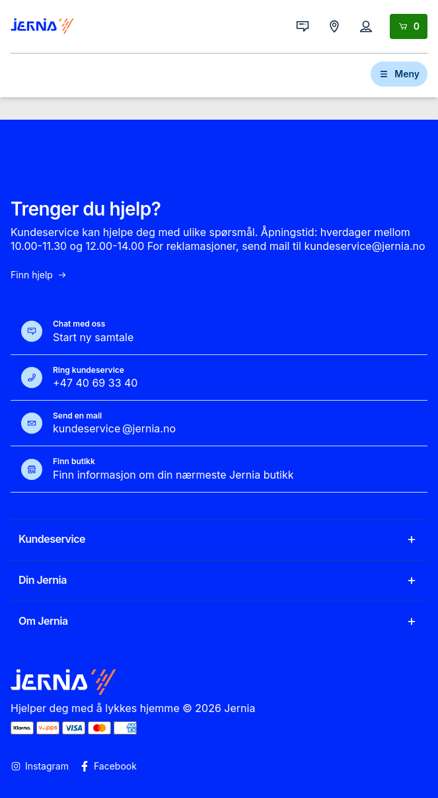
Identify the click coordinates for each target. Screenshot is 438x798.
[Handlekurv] (408, 26)
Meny (399, 73)
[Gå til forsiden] (42, 26)
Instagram (40, 766)
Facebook (108, 766)
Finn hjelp (39, 275)
